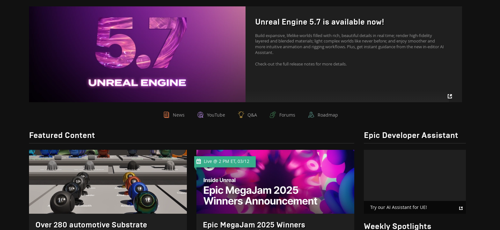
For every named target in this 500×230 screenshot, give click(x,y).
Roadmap (328, 115)
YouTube (216, 115)
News (179, 115)
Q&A (252, 115)
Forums (287, 115)
